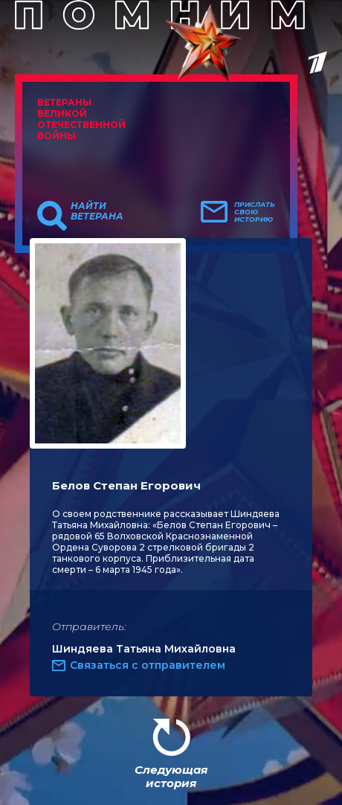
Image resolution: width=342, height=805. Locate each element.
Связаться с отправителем (147, 665)
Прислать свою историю (254, 212)
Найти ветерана (97, 211)
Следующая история (171, 776)
